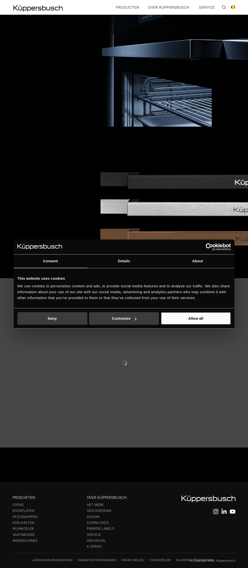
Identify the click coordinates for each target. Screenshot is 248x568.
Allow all (195, 318)
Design (93, 517)
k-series (94, 546)
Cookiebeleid (160, 560)
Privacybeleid (132, 560)
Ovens (18, 505)
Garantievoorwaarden (97, 560)
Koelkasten (23, 523)
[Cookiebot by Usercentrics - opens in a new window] (209, 247)
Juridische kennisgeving (52, 560)
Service (94, 535)
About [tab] (197, 261)
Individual (96, 540)
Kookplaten (23, 511)
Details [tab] (124, 261)
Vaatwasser (24, 535)
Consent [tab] (50, 261)
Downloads (98, 523)
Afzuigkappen (25, 517)
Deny (52, 318)
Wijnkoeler (23, 528)
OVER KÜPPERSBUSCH (168, 7)
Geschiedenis (99, 511)
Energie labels (100, 528)
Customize (124, 318)
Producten (127, 7)
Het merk (95, 505)
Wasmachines (25, 540)
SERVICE (207, 7)
